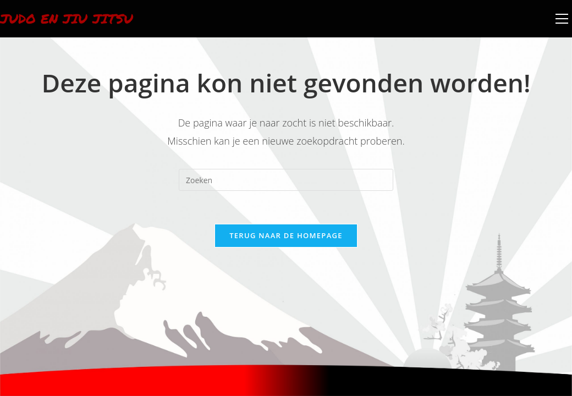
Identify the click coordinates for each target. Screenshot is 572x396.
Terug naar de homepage (286, 235)
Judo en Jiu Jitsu (66, 18)
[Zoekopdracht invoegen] (286, 180)
